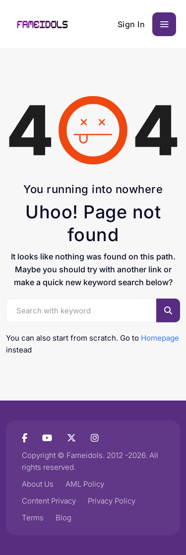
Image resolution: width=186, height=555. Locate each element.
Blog (63, 517)
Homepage (160, 338)
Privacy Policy (111, 500)
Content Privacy (49, 500)
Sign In (131, 24)
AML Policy (84, 484)
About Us (38, 484)
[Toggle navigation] (164, 24)
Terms (33, 517)
